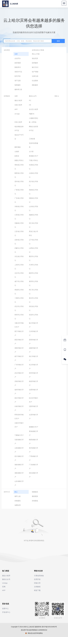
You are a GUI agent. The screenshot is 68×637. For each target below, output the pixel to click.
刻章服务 (35, 63)
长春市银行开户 (19, 408)
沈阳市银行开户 (33, 408)
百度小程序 (18, 105)
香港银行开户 (33, 156)
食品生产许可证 (19, 137)
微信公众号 (33, 96)
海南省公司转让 (33, 192)
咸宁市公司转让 (19, 283)
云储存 (17, 151)
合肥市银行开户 (33, 391)
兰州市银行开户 (33, 333)
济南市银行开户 (19, 383)
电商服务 (18, 85)
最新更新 (35, 496)
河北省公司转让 (19, 258)
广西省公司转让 (19, 192)
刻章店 (17, 156)
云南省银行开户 (19, 450)
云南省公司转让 (33, 175)
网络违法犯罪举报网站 (34, 633)
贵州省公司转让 (19, 183)
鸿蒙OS (31, 114)
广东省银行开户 (33, 466)
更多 (57, 96)
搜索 (58, 41)
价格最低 (35, 501)
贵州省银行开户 (33, 450)
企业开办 (18, 58)
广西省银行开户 (33, 458)
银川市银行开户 (33, 325)
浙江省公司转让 (33, 225)
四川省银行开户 (19, 458)
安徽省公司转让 (19, 225)
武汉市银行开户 (19, 375)
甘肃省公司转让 (33, 167)
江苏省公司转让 (19, 233)
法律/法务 (35, 76)
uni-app (17, 114)
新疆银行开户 (33, 427)
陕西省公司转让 (19, 175)
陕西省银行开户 (33, 441)
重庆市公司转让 (33, 258)
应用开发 (37, 579)
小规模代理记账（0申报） (33, 120)
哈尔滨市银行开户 (33, 400)
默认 (16, 492)
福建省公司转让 (33, 217)
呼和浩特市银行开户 (19, 416)
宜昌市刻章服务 (33, 145)
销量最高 (35, 492)
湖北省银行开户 (33, 475)
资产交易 (18, 80)
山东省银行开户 (19, 483)
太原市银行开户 (33, 416)
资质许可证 (18, 72)
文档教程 (37, 587)
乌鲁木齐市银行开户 (19, 325)
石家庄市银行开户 (19, 425)
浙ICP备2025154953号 (49, 627)
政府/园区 (18, 63)
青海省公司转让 (19, 167)
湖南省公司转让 (33, 200)
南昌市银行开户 (33, 383)
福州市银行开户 (19, 391)
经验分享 (37, 583)
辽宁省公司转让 (33, 242)
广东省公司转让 (19, 200)
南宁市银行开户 (19, 358)
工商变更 (32, 139)
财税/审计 (18, 67)
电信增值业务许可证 (19, 128)
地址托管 (35, 58)
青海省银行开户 (33, 433)
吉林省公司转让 (19, 242)
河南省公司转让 (19, 208)
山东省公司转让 (33, 208)
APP (16, 109)
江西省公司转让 (19, 217)
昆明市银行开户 (33, 341)
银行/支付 (35, 67)
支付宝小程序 (33, 109)
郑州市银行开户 (33, 375)
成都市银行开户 (33, 350)
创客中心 (5, 608)
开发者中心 (6, 612)
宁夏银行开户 (19, 435)
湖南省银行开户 (19, 475)
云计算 (31, 151)
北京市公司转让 (19, 275)
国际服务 (35, 85)
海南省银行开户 (19, 466)
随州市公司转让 (33, 275)
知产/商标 (35, 72)
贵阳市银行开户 (19, 350)
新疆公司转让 (19, 160)
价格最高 (18, 501)
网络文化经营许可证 (33, 128)
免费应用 (18, 505)
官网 (3, 587)
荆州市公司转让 (19, 316)
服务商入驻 (18, 89)
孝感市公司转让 (19, 291)
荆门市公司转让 (33, 291)
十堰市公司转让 (19, 300)
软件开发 (18, 76)
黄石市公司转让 (33, 300)
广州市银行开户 (19, 366)
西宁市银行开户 (19, 333)
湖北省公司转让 (33, 308)
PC (30, 100)
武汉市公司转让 (19, 308)
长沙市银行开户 (33, 366)
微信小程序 (18, 100)
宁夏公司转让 (33, 160)
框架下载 (37, 590)
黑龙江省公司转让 (33, 233)
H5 (30, 105)
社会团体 (35, 80)
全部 (16, 54)
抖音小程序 (18, 122)
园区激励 (18, 147)
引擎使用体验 (39, 576)
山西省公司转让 (33, 250)
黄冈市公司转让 (33, 283)
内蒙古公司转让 (19, 250)
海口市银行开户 (33, 358)
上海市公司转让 (19, 267)
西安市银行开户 (19, 341)
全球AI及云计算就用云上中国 (38, 52)
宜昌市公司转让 (33, 316)
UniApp (4, 583)
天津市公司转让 (33, 267)
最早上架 (18, 496)
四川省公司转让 (33, 183)
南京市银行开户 (19, 400)
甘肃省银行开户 (19, 441)
